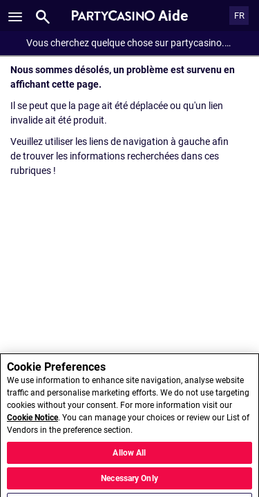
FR (239, 15)
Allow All (129, 462)
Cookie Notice (32, 428)
